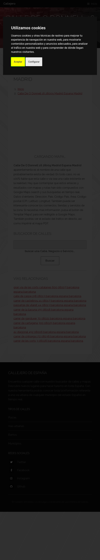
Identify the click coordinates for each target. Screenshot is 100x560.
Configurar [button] (34, 61)
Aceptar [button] (18, 61)
